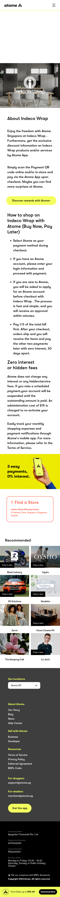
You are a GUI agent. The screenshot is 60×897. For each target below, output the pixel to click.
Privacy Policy (16, 759)
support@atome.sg (19, 782)
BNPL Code (15, 768)
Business (13, 736)
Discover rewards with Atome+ (31, 200)
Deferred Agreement (20, 763)
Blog (10, 714)
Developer (14, 741)
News (11, 718)
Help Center (15, 723)
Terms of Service (17, 755)
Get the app (19, 808)
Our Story (14, 710)
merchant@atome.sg (20, 795)
